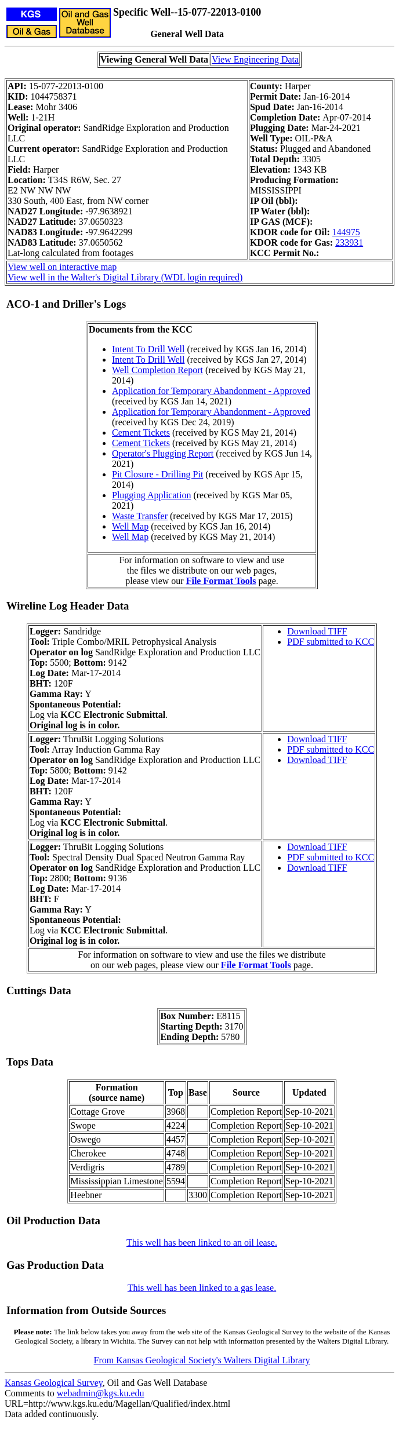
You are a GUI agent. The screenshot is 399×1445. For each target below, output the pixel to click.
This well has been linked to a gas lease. (202, 1288)
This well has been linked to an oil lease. (201, 1242)
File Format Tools (221, 581)
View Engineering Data (255, 59)
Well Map (130, 526)
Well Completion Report (157, 370)
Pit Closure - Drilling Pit (157, 474)
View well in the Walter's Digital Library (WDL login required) (125, 277)
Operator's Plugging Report (162, 453)
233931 (349, 242)
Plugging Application (151, 495)
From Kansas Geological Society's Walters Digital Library (202, 1360)
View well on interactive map (62, 267)
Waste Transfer (140, 516)
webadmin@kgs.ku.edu (100, 1393)
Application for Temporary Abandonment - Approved (211, 391)
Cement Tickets (141, 432)
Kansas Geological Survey (54, 1383)
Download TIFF (317, 631)
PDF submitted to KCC (330, 642)
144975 (346, 232)
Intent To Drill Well (148, 349)
